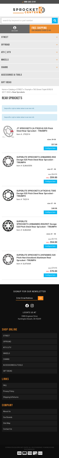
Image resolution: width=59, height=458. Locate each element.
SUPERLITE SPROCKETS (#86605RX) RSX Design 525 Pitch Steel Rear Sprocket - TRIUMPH (36, 160)
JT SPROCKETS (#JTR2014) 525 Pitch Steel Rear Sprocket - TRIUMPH (35, 129)
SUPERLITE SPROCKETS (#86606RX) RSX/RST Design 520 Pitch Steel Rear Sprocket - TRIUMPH (37, 224)
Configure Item (50, 148)
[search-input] (26, 20)
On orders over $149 (44, 28)
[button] (29, 20)
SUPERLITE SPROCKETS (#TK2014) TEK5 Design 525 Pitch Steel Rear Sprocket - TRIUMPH (36, 193)
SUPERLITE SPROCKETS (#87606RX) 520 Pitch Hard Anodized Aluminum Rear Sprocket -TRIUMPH (36, 258)
